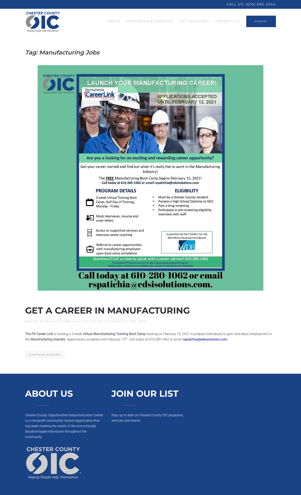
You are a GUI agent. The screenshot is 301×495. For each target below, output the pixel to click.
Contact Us (227, 21)
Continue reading (44, 354)
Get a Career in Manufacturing (107, 310)
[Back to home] (43, 21)
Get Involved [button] (194, 21)
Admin (50, 321)
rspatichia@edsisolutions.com (205, 339)
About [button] (114, 21)
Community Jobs (123, 321)
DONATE (261, 21)
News (143, 321)
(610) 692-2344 (261, 4)
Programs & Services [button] (150, 21)
